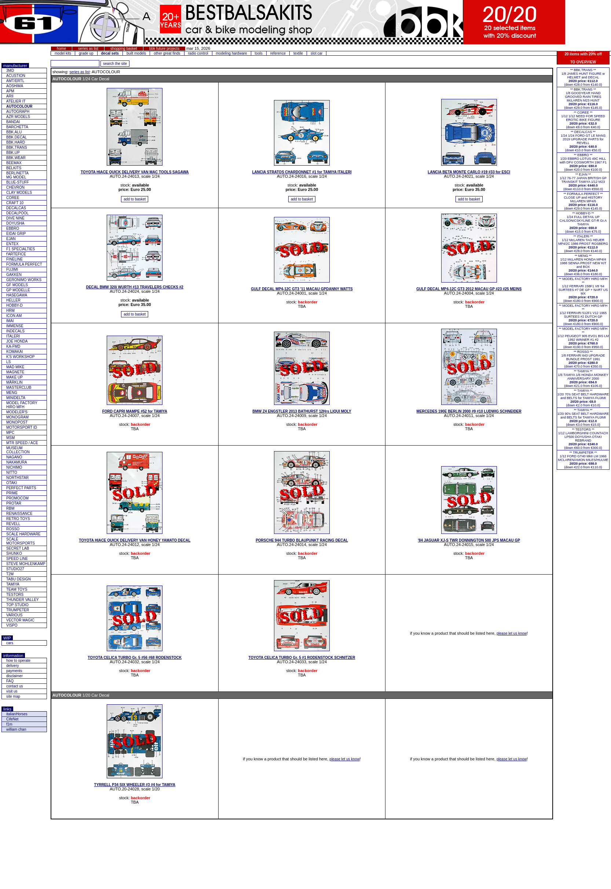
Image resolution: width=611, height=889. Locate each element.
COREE (12, 198)
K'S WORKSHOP (20, 357)
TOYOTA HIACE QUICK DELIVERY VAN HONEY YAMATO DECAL (134, 540)
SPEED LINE (17, 559)
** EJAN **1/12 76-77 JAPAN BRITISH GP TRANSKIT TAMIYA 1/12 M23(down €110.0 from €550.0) (583, 182)
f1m (9, 724)
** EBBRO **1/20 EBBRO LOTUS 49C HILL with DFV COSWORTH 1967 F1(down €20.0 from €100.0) (583, 162)
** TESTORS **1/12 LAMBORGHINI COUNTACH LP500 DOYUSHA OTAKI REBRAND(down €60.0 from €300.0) (583, 439)
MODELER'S (17, 412)
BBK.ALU (14, 132)
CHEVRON (15, 187)
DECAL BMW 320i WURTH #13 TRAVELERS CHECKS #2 (134, 287)
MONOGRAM (17, 417)
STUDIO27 (15, 569)
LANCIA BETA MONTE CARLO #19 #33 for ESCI (469, 172)
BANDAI (13, 122)
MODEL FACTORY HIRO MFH (21, 405)
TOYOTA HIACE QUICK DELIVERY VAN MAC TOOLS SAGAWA (135, 172)
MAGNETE (15, 372)
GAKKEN (14, 275)
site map (13, 696)
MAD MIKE (15, 367)
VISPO (12, 625)
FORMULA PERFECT (24, 264)
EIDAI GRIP (16, 234)
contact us (14, 686)
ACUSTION (15, 76)
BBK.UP (13, 153)
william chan (16, 729)
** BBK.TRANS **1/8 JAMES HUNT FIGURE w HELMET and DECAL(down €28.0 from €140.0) (583, 77)
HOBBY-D (14, 305)
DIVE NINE (15, 218)
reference (278, 53)
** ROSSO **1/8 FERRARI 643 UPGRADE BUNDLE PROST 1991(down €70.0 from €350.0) (583, 359)
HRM (10, 311)
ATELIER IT (16, 101)
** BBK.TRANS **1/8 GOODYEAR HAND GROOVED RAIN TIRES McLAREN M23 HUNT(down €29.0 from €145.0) (583, 99)
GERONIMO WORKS (23, 280)
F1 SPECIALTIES (20, 249)
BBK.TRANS (16, 147)
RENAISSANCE (19, 514)
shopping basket (123, 49)
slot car (316, 53)
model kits (63, 53)
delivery (12, 666)
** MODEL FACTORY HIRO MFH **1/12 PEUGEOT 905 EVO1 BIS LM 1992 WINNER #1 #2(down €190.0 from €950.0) (583, 338)
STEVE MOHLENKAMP (25, 564)
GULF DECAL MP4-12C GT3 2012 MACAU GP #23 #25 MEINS (469, 289)
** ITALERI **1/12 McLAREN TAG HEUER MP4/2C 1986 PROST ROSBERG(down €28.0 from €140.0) (583, 244)
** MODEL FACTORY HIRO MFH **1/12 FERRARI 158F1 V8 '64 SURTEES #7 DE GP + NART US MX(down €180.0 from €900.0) (583, 290)
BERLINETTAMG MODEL (17, 175)
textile (298, 53)
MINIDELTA (15, 398)
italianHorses (17, 714)
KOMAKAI (14, 352)
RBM (10, 508)
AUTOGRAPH (17, 112)
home (61, 49)
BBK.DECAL (16, 137)
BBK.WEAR (16, 158)
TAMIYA (12, 584)
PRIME (12, 493)
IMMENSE (14, 326)
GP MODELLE (18, 290)
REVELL (13, 524)
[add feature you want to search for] (75, 63)
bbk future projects (164, 49)
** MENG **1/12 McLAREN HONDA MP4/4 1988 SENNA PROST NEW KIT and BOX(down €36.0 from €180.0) (583, 265)
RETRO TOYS (18, 519)
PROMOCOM (17, 498)
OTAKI (11, 483)
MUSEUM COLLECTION (18, 450)
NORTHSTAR (17, 478)
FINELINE (14, 259)
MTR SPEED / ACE (22, 443)
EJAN (11, 239)
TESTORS (14, 595)
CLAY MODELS (19, 193)
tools (259, 53)
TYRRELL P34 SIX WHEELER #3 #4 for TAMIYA (135, 785)
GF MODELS (17, 285)
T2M (10, 574)
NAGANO (14, 457)
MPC (10, 433)
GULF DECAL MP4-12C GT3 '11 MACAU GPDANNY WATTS (301, 289)
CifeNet (12, 719)
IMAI (10, 321)
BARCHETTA (17, 127)
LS (8, 362)
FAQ (10, 681)
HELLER (13, 300)
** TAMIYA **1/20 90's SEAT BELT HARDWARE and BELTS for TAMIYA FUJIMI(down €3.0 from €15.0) (583, 417)
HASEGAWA (16, 295)
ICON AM (14, 316)
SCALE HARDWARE (23, 534)
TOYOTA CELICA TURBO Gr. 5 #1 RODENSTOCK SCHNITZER (302, 658)
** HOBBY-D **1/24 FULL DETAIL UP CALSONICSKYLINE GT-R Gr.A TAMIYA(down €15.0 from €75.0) (583, 222)
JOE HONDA (17, 341)
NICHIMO (14, 467)
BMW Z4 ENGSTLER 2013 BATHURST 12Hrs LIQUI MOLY (301, 411)
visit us (12, 691)
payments (14, 671)
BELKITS (13, 168)
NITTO (11, 473)
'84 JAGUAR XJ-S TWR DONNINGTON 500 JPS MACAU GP (469, 540)
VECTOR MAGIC (20, 620)
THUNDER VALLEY (22, 600)
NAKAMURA (16, 462)
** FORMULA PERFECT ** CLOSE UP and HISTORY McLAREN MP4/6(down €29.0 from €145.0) (583, 201)
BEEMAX (14, 163)
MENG (11, 393)
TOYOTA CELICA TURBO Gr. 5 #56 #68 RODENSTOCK (135, 658)
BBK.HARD (15, 142)
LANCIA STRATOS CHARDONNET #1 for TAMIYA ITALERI (302, 172)
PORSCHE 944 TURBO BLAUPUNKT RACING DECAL (302, 540)
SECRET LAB (17, 548)
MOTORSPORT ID (21, 427)
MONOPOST (17, 422)
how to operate (18, 661)
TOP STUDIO (17, 605)
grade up (86, 53)
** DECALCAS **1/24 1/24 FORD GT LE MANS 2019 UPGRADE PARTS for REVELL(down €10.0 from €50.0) (583, 141)
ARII (9, 96)
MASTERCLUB (18, 388)
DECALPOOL (17, 213)
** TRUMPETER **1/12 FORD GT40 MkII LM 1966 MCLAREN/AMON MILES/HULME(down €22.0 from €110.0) (583, 460)
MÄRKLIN (14, 382)
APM (10, 91)
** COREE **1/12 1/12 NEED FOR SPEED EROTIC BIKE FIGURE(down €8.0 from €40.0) (583, 120)
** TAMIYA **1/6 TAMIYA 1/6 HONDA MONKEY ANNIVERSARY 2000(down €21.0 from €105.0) (583, 378)
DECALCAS (16, 208)
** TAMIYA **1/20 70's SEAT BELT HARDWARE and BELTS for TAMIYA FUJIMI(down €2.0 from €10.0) (583, 398)
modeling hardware (231, 53)
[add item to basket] (134, 199)
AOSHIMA (14, 86)
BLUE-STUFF (17, 182)
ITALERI (13, 336)
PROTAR (13, 503)
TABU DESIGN (18, 579)
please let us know (512, 633)
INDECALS (15, 331)
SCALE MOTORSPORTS (20, 541)
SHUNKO (14, 554)
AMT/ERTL (15, 81)
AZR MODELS (18, 117)
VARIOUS (14, 615)
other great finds (167, 53)
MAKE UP (14, 377)
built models (136, 53)
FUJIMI (12, 270)
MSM (10, 438)
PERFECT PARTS (21, 488)
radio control (198, 53)
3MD (10, 71)
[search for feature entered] (114, 63)
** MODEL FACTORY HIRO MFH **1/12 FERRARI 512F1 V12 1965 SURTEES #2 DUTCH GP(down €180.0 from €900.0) (583, 315)
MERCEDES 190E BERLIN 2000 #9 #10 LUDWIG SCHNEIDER (469, 411)
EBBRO (12, 228)
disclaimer (14, 676)
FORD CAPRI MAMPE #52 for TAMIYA (134, 411)
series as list (88, 49)
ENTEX (12, 244)
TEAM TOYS (16, 589)
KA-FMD (13, 346)
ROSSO (12, 529)
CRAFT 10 (14, 203)
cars (9, 643)
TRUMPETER (17, 610)
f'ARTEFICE (16, 254)
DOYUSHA (15, 223)
